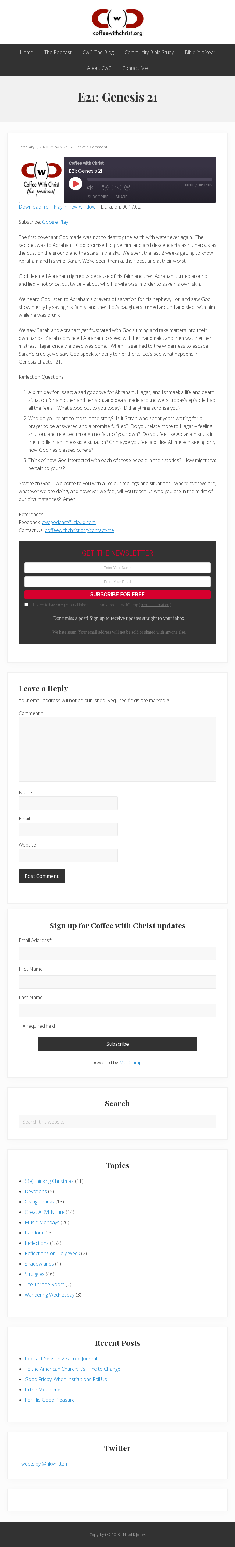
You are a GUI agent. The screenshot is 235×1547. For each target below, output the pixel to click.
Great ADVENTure (45, 1212)
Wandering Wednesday (49, 1294)
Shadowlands (39, 1263)
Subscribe (98, 196)
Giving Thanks (39, 1201)
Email (24, 818)
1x (117, 187)
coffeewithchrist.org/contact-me (79, 530)
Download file (33, 206)
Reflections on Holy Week (52, 1253)
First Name (31, 968)
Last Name (31, 997)
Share (121, 196)
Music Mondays (42, 1222)
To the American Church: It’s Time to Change (72, 1369)
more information (155, 604)
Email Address (35, 940)
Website (27, 844)
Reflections (37, 1243)
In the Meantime (42, 1389)
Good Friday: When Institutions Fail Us (66, 1379)
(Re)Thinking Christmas (49, 1181)
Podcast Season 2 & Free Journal (61, 1358)
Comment (31, 713)
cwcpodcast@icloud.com (69, 522)
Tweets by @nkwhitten (43, 1463)
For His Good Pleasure (50, 1400)
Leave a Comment (91, 147)
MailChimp (130, 1062)
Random (34, 1232)
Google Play (55, 222)
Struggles (35, 1274)
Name (25, 792)
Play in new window (75, 206)
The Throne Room (44, 1284)
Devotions (36, 1191)
